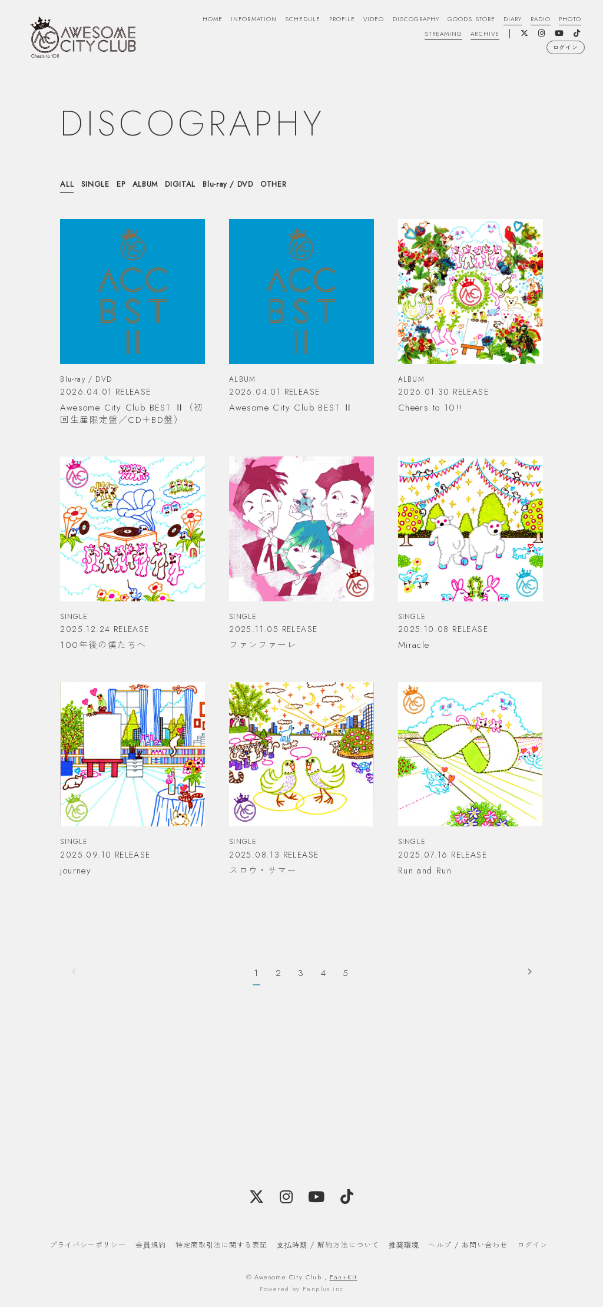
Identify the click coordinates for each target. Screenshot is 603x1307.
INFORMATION (237, 19)
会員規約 (150, 1244)
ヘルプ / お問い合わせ (467, 1244)
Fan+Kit (343, 1276)
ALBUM (145, 184)
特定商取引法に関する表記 (221, 1244)
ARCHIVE (482, 34)
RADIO (537, 19)
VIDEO (363, 19)
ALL (67, 184)
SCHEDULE (289, 19)
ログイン (563, 50)
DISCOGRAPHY (407, 19)
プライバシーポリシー (87, 1244)
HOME (193, 19)
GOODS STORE (464, 19)
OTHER (274, 184)
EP (121, 184)
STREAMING (438, 34)
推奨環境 (404, 1244)
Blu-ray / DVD (228, 184)
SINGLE (95, 184)
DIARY (508, 19)
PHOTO (568, 19)
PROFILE (330, 19)
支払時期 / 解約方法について (328, 1244)
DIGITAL (180, 184)
